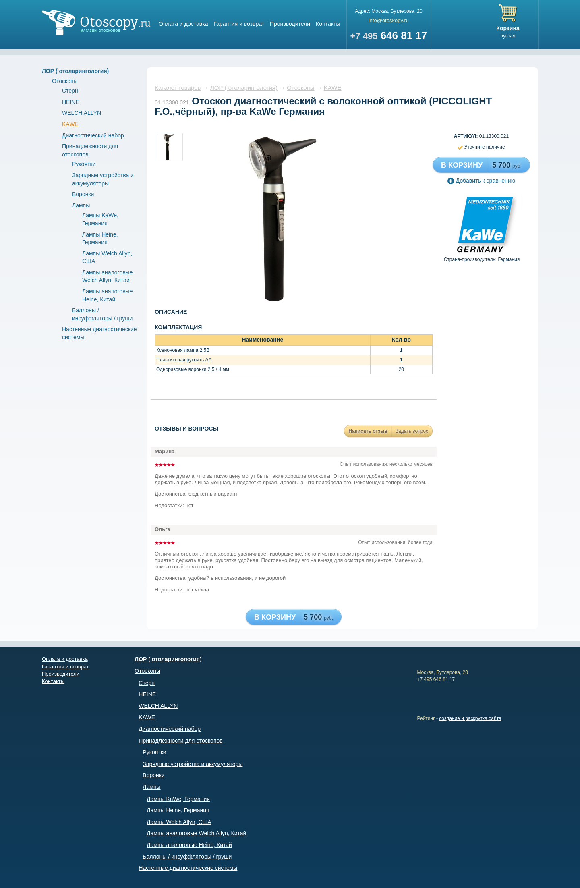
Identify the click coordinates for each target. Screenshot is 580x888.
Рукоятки (83, 164)
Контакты (328, 24)
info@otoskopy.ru (389, 20)
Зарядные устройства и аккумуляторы (192, 764)
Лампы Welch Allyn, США (179, 822)
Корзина (507, 28)
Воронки (83, 194)
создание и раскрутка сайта (470, 718)
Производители (290, 24)
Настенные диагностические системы (188, 868)
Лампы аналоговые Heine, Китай (189, 845)
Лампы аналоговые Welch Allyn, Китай (196, 833)
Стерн (70, 90)
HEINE (70, 102)
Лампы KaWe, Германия (178, 799)
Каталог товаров (178, 87)
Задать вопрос (412, 431)
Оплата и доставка (183, 24)
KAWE (70, 124)
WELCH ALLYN (81, 113)
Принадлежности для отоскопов (180, 740)
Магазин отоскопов (96, 22)
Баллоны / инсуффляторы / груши (187, 856)
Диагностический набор (93, 135)
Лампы (81, 205)
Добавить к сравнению (481, 180)
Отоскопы (65, 81)
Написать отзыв (367, 431)
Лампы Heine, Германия (178, 810)
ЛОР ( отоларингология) (75, 71)
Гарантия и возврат (238, 24)
